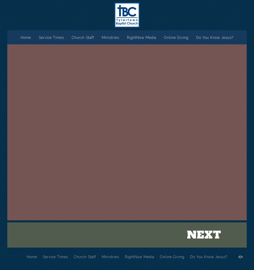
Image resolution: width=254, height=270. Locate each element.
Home (26, 38)
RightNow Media (141, 38)
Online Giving (176, 38)
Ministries (110, 38)
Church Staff (83, 38)
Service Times (51, 38)
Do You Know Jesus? (214, 38)
